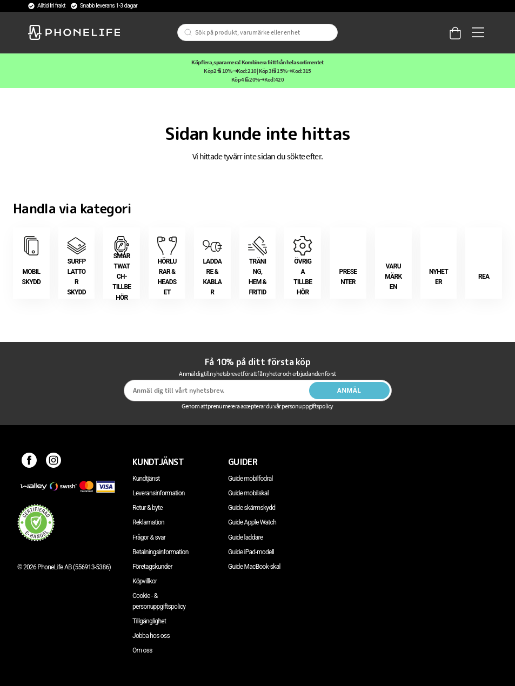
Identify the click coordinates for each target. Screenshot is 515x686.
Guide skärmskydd (251, 508)
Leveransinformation (158, 493)
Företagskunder (152, 566)
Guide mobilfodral (250, 478)
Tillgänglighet (149, 621)
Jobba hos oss (151, 636)
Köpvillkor (144, 581)
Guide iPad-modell (251, 552)
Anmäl (349, 390)
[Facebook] (29, 462)
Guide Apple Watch (252, 522)
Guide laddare (245, 537)
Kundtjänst (145, 478)
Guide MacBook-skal (254, 566)
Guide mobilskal (248, 493)
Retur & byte (147, 508)
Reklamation (148, 522)
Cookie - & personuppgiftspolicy (158, 601)
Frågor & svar (148, 537)
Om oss (142, 650)
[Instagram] (54, 462)
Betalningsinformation (160, 552)
